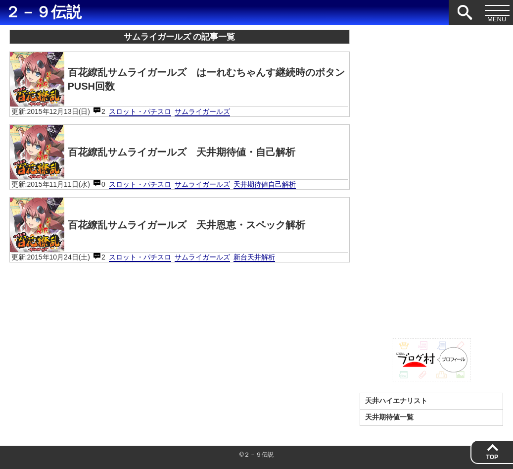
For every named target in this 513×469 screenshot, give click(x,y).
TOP (492, 457)
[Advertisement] (431, 178)
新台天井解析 (254, 257)
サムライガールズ (202, 111)
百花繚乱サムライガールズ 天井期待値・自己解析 (152, 152)
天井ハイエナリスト (396, 401)
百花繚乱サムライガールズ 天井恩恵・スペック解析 (157, 225)
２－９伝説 (43, 12)
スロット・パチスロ (140, 111)
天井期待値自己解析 (264, 184)
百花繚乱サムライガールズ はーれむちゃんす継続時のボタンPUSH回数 (177, 79)
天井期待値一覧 (389, 417)
